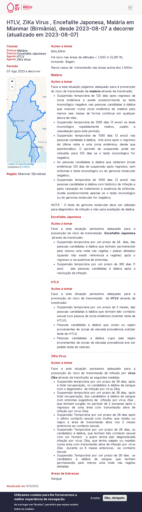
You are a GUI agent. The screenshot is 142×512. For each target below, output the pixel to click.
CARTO (26, 167)
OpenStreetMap (26, 164)
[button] (12, 82)
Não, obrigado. (114, 499)
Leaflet (11, 164)
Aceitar (95, 499)
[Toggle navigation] (130, 7)
